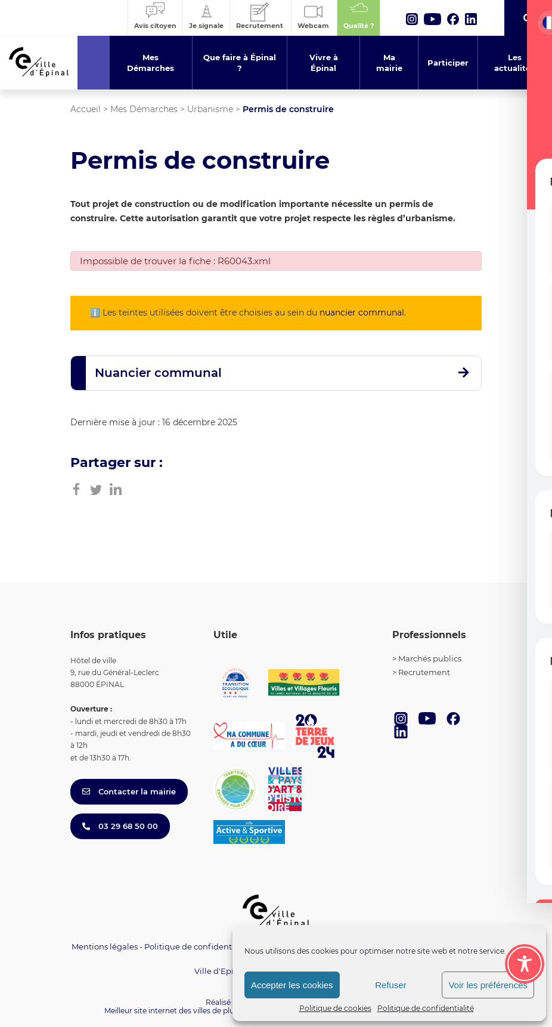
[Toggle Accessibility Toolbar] (524, 963)
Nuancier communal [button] (158, 373)
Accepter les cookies (292, 985)
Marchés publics (429, 658)
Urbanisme (210, 109)
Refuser (391, 985)
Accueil (85, 109)
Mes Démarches (144, 109)
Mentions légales (105, 946)
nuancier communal (362, 312)
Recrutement (424, 672)
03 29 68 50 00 (120, 826)
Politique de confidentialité (425, 1008)
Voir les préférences (488, 985)
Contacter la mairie (129, 791)
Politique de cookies (335, 1008)
